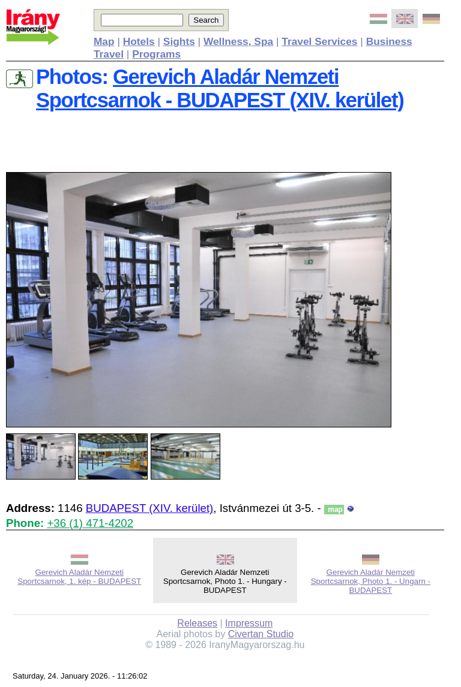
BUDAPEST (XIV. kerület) (150, 508)
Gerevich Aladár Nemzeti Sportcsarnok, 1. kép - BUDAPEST (79, 577)
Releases (197, 623)
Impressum (249, 623)
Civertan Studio (261, 634)
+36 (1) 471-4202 (90, 523)
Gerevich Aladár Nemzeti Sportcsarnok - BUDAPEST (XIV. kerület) (219, 88)
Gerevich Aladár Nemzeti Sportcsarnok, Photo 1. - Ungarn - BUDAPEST (370, 581)
